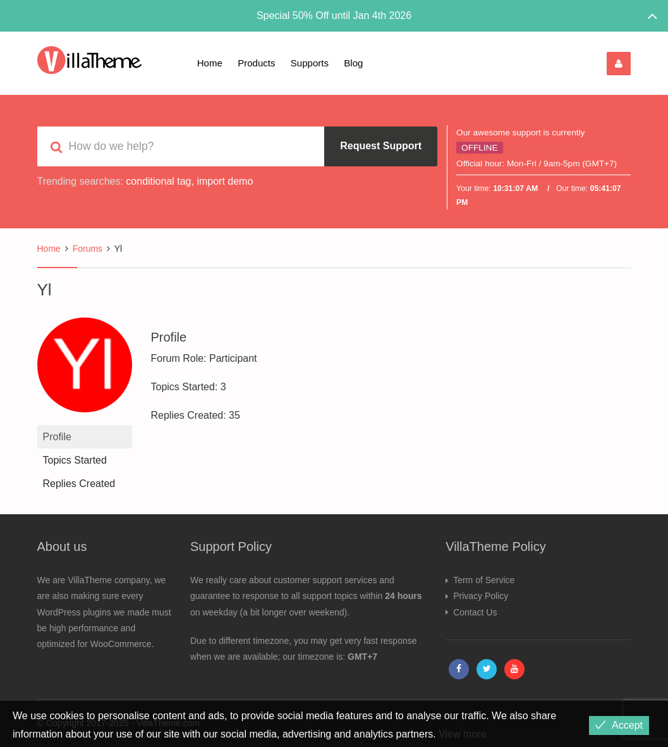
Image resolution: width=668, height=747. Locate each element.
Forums (87, 249)
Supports (310, 63)
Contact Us (475, 612)
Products (256, 63)
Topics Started (75, 460)
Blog (353, 63)
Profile (57, 436)
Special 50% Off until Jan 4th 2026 (334, 15)
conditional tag (158, 181)
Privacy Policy (480, 596)
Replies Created (79, 483)
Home (209, 63)
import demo (225, 181)
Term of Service (483, 580)
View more (462, 734)
